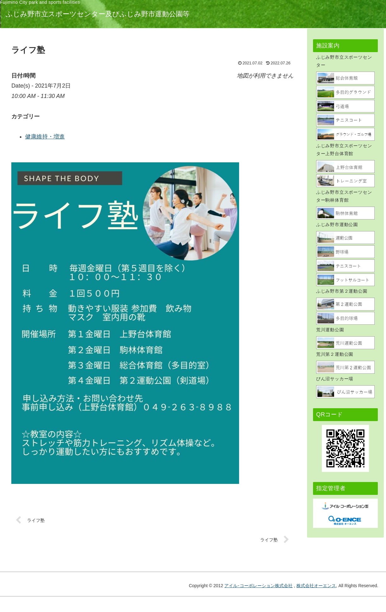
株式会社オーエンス (316, 585)
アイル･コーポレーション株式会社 (258, 585)
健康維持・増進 (126, 136)
